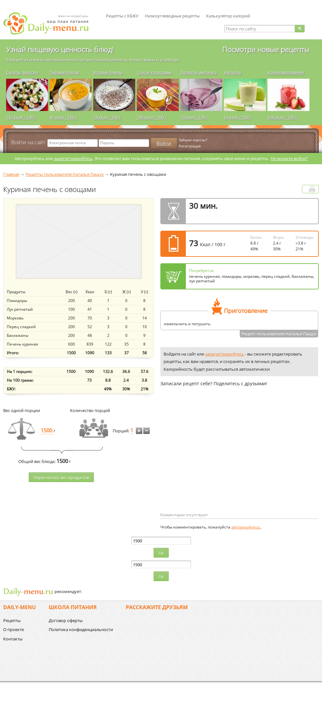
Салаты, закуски (22, 72)
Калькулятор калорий (228, 16)
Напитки (232, 72)
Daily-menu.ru (50, 23)
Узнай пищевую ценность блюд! (60, 49)
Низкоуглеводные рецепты (172, 16)
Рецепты (12, 620)
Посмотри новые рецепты (265, 49)
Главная (11, 174)
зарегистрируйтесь (73, 158)
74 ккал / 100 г (194, 117)
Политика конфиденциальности (81, 629)
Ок (161, 553)
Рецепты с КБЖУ (122, 16)
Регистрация (190, 146)
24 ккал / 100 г (238, 117)
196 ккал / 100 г (152, 117)
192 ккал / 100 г (21, 117)
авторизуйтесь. (246, 527)
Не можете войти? (289, 158)
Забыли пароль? (193, 139)
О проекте (13, 629)
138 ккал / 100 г (282, 117)
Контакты (13, 639)
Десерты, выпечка (198, 72)
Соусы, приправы (154, 72)
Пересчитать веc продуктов (61, 477)
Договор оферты (66, 620)
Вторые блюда (107, 72)
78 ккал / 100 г (107, 117)
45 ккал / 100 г (63, 117)
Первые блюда (64, 72)
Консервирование (285, 72)
